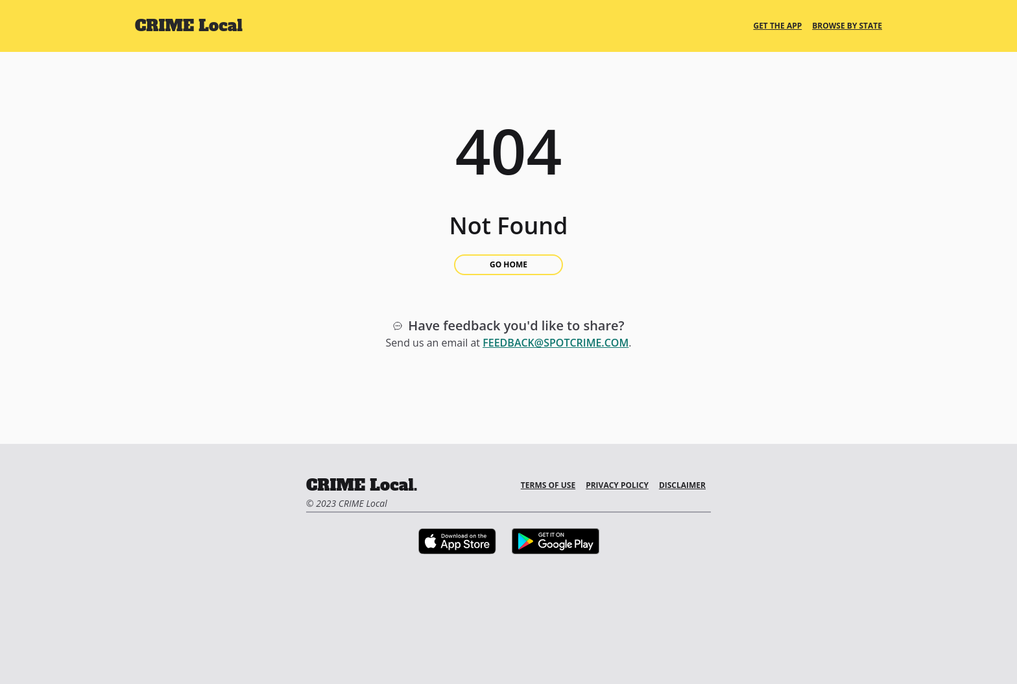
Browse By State (847, 26)
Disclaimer (682, 485)
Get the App (777, 26)
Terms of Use (548, 485)
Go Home (508, 264)
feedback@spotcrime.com (555, 343)
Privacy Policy (617, 485)
